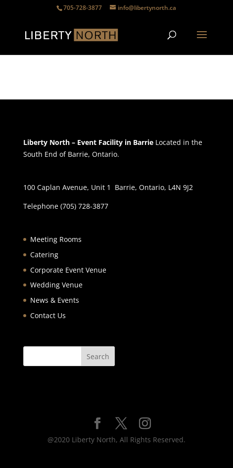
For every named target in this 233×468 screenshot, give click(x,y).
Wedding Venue (56, 284)
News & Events (54, 300)
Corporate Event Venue (68, 270)
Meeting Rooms (56, 239)
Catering (44, 254)
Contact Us (48, 315)
